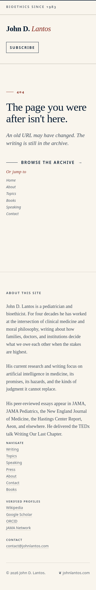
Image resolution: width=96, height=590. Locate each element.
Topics (11, 193)
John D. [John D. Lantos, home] (28, 29)
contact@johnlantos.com (27, 545)
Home (11, 180)
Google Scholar (19, 514)
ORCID (11, 521)
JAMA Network (18, 527)
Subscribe (22, 47)
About (11, 186)
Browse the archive (44, 162)
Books (11, 200)
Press (10, 469)
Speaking (13, 207)
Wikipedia (14, 507)
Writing (12, 449)
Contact (12, 213)
